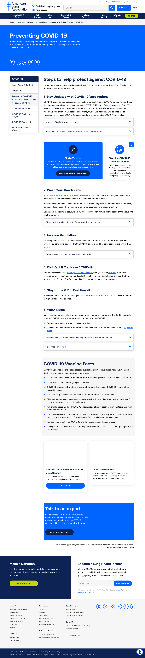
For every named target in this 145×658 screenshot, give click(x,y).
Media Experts (14, 637)
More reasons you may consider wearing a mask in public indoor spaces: (79, 337)
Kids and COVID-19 (22, 103)
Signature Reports (72, 606)
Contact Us (70, 622)
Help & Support (127, 2)
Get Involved (43, 606)
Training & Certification (46, 634)
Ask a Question (40, 10)
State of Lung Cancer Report (75, 612)
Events (96, 2)
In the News (13, 624)
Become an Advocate (46, 618)
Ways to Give (43, 615)
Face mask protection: (56, 346)
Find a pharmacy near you (73, 173)
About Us (13, 606)
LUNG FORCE (115, 2)
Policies (24, 652)
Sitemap (33, 652)
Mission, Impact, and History (19, 609)
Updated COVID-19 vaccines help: (61, 122)
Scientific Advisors (16, 615)
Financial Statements (16, 621)
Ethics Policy (55, 652)
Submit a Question (72, 628)
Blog (107, 2)
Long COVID (17, 90)
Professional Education (47, 631)
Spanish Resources (73, 635)
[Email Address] (97, 583)
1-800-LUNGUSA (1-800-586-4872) (78, 626)
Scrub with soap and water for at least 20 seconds (67, 195)
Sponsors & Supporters (46, 624)
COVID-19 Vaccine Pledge (25, 100)
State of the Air (71, 609)
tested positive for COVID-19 (79, 272)
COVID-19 (61, 22)
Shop (102, 2)
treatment (100, 295)
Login (136, 2)
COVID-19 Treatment (21, 122)
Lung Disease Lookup (46, 22)
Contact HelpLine (59, 532)
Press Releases (14, 640)
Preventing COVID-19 (22, 96)
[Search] (112, 8)
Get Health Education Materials (49, 637)
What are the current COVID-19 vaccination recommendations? (74, 131)
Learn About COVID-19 (22, 85)
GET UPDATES (122, 583)
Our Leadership (14, 612)
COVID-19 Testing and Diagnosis (22, 115)
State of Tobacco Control (74, 615)
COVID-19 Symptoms (21, 108)
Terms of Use (14, 652)
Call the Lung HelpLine (46, 6)
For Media (13, 634)
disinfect (112, 272)
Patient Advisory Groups (17, 618)
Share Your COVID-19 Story (21, 128)
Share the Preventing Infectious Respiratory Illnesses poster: (73, 222)
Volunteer (42, 612)
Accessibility (140, 652)
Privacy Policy (120, 590)
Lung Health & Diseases (26, 22)
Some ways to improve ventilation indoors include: (68, 254)
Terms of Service (84, 592)
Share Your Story (44, 621)
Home (12, 22)
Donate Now (23, 583)
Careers (12, 627)
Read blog (65, 485)
